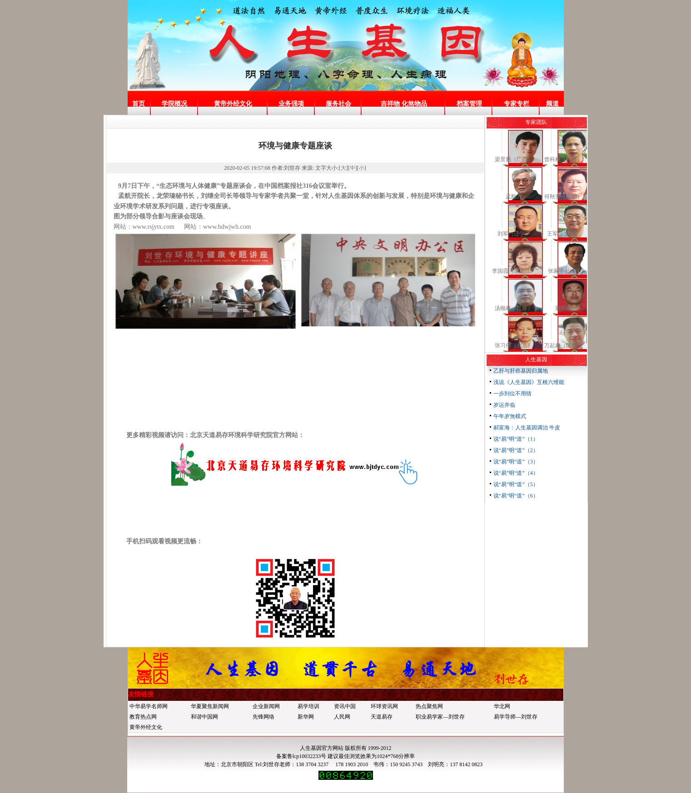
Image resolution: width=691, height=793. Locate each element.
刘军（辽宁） (513, 234)
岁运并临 (504, 405)
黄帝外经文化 (233, 103)
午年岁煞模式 (509, 416)
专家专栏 (516, 103)
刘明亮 (563, 308)
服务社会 (338, 103)
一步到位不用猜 (512, 393)
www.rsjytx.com (153, 226)
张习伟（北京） (514, 345)
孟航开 (514, 196)
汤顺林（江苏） (514, 308)
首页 (138, 103)
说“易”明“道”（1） (515, 439)
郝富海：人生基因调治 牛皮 (526, 427)
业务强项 (291, 103)
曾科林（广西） (563, 159)
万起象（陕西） (563, 345)
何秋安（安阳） (563, 196)
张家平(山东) (563, 271)
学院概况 (174, 103)
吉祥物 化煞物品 (404, 103)
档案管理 (469, 103)
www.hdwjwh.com (227, 226)
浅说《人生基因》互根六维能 (528, 382)
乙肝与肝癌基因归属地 (520, 371)
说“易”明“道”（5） (515, 484)
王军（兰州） (563, 234)
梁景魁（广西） (514, 159)
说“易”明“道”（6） (515, 496)
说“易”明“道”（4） (515, 473)
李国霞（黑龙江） (514, 271)
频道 (552, 103)
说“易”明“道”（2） (515, 450)
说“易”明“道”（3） (515, 461)
